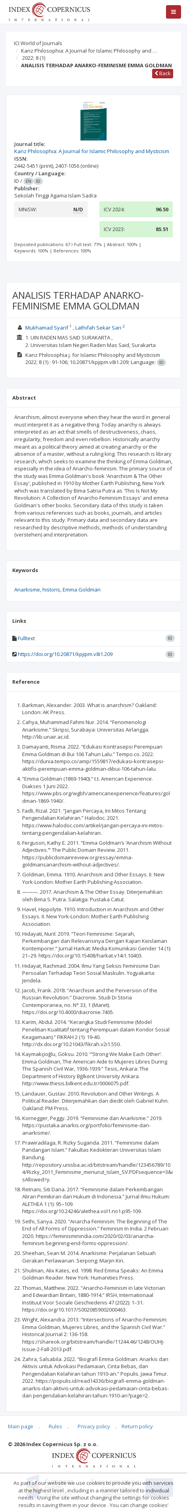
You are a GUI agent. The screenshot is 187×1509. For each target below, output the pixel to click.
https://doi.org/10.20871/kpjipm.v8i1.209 (65, 654)
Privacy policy (94, 1426)
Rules (55, 1426)
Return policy (137, 1426)
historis (51, 589)
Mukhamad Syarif (46, 327)
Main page (20, 1426)
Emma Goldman (82, 589)
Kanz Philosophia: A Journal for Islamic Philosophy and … (89, 50)
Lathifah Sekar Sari (98, 327)
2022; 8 (33, 57)
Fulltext (26, 638)
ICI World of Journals (38, 43)
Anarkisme (27, 589)
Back (163, 73)
